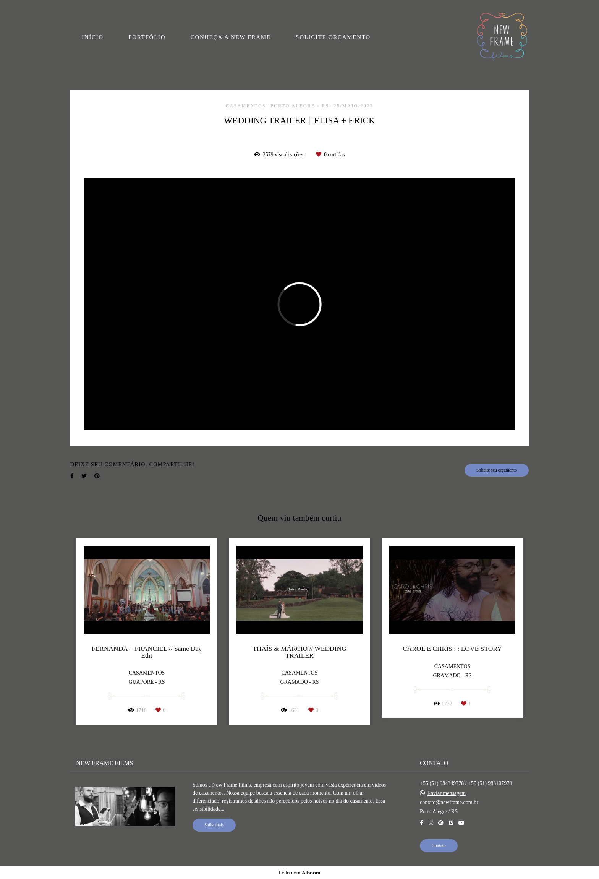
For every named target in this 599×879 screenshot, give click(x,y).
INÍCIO (93, 37)
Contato (439, 845)
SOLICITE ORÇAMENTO (333, 37)
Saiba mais (214, 824)
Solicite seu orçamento (496, 470)
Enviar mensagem (446, 793)
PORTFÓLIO (146, 37)
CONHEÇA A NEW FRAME (231, 37)
